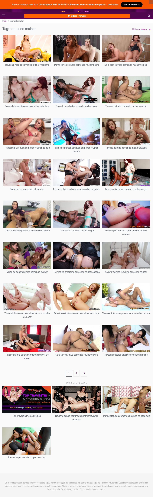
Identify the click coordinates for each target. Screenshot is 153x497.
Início (4, 21)
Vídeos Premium (77, 16)
